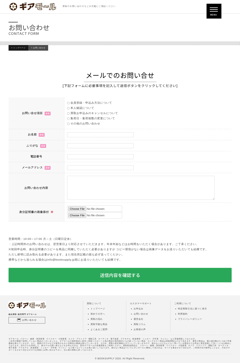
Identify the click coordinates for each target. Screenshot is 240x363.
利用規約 (183, 314)
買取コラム (140, 324)
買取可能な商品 (99, 324)
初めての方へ (98, 314)
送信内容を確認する (120, 275)
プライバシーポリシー (190, 319)
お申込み (138, 308)
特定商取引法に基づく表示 (192, 308)
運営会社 (138, 319)
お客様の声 (140, 329)
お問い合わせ (29, 320)
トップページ (19, 48)
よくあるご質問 (99, 329)
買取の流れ (97, 319)
